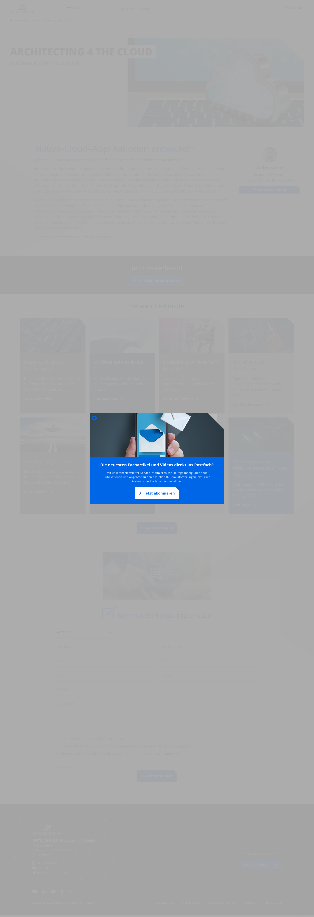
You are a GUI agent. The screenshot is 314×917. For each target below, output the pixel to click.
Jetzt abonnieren (157, 493)
